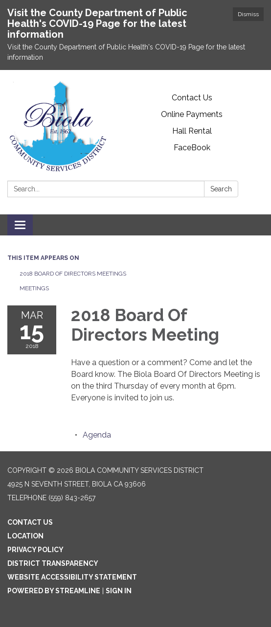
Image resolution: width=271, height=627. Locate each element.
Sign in (119, 591)
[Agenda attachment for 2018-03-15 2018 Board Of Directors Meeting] (97, 435)
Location (25, 536)
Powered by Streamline (53, 591)
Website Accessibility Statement (72, 577)
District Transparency (52, 563)
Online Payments (192, 114)
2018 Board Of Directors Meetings (73, 273)
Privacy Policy (35, 550)
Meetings (34, 288)
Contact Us (192, 97)
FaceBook (192, 147)
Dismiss (248, 14)
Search (221, 189)
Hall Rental (192, 131)
